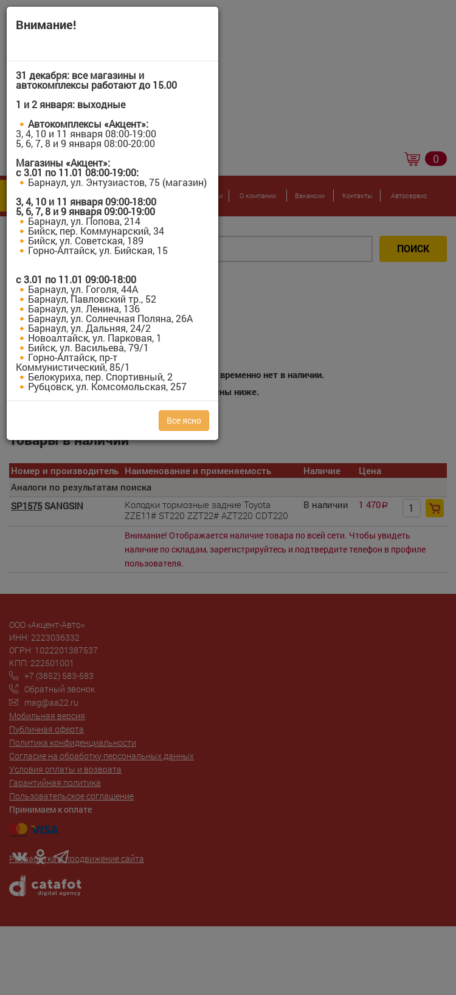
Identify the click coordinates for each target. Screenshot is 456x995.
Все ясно (184, 420)
